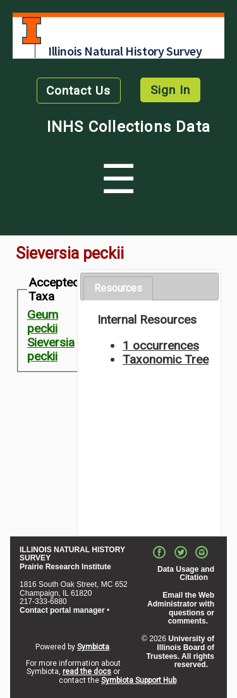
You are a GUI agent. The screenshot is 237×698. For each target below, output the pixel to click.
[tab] (118, 288)
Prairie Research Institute (65, 566)
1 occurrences (161, 345)
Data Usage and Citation (185, 574)
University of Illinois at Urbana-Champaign (31, 30)
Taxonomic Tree (166, 359)
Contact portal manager (62, 610)
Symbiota (93, 646)
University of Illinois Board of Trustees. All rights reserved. (180, 651)
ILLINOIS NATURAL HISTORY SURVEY (72, 554)
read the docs (87, 671)
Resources (118, 288)
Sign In (170, 90)
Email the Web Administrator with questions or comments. (180, 608)
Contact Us (78, 90)
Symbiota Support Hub (138, 680)
